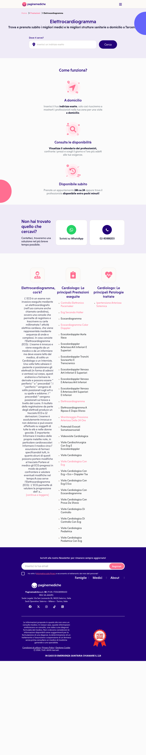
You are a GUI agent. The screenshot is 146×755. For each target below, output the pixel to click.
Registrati (116, 566)
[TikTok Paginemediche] (54, 607)
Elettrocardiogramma (73, 401)
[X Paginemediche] (38, 607)
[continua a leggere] (37, 494)
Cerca (108, 44)
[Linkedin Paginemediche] (62, 607)
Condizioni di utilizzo (31, 647)
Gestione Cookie (63, 647)
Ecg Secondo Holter (72, 312)
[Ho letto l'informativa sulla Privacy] (23, 573)
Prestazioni (35, 13)
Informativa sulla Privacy (46, 573)
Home (24, 13)
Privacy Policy (48, 647)
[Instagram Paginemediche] (46, 607)
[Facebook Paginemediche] (30, 607)
